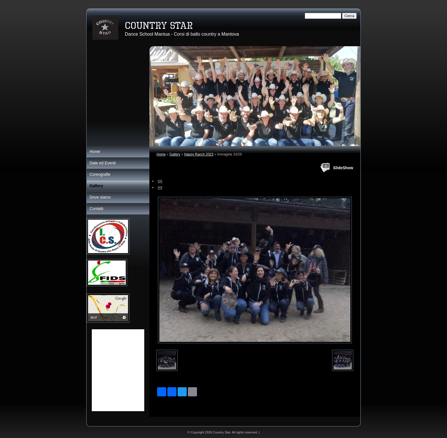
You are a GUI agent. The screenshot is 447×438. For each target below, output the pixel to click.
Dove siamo (100, 197)
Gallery (174, 154)
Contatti (96, 208)
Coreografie (100, 174)
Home (161, 154)
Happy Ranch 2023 (199, 154)
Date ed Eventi (103, 163)
